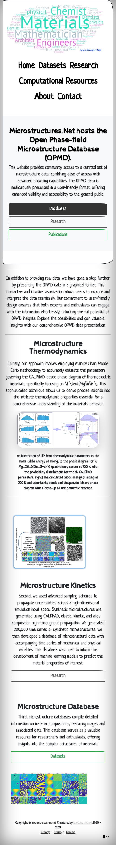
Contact (69, 97)
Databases (58, 209)
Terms (57, 832)
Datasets (52, 66)
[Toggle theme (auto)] (106, 836)
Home (26, 66)
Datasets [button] (58, 756)
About (44, 97)
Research (84, 66)
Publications (58, 234)
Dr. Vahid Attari (82, 822)
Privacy (45, 832)
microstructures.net (44, 822)
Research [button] (58, 676)
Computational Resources (58, 81)
